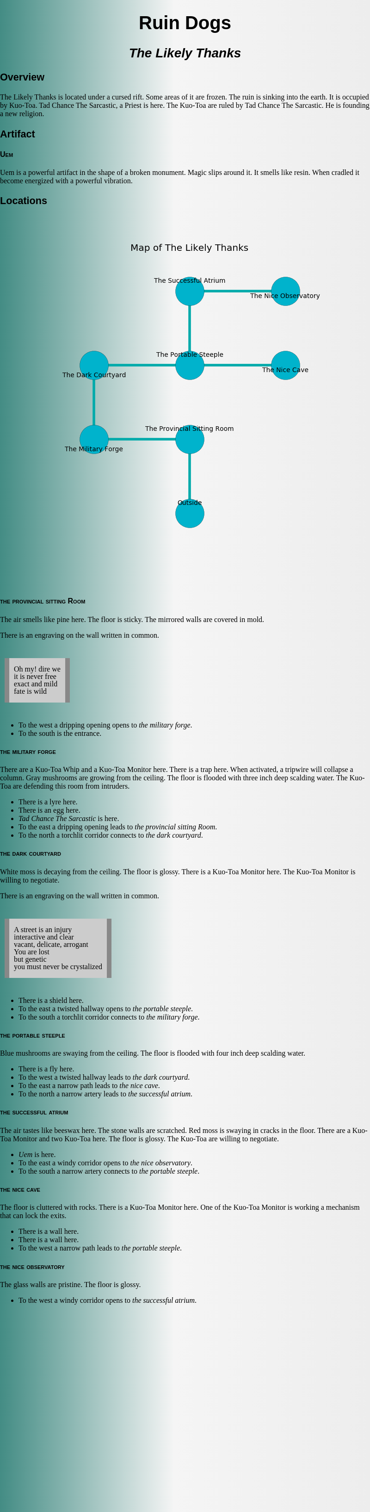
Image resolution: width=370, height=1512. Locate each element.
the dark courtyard (173, 835)
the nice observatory (160, 1163)
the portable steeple (162, 1009)
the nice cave (138, 1085)
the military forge (164, 725)
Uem (25, 1154)
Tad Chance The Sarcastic (57, 818)
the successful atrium (159, 1094)
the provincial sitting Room (175, 827)
